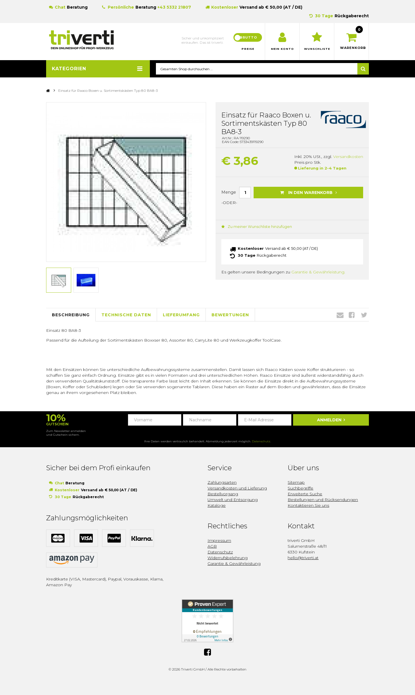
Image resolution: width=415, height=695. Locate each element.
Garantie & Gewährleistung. (318, 272)
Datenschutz (261, 441)
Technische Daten (126, 314)
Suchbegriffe (300, 488)
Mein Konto (282, 49)
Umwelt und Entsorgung (232, 499)
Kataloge (216, 505)
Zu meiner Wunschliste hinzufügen (253, 227)
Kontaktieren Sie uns (308, 505)
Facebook (352, 315)
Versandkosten (348, 156)
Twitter (364, 315)
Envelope (340, 315)
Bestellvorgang (222, 494)
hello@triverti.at (303, 558)
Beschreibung (71, 314)
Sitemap (296, 482)
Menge (228, 192)
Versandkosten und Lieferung (237, 488)
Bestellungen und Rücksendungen (323, 499)
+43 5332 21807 (174, 7)
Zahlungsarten (222, 482)
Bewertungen (230, 314)
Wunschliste (317, 49)
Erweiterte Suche (305, 494)
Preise (248, 49)
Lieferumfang (181, 314)
